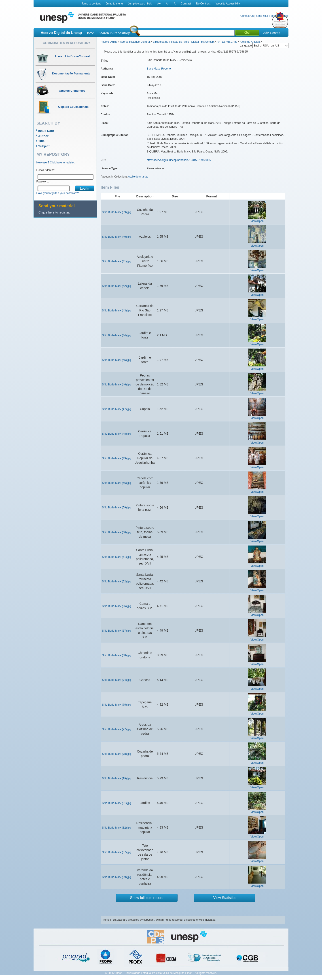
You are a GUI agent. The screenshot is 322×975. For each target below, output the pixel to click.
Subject (44, 146)
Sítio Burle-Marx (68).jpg (116, 655)
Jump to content (90, 3)
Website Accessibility (228, 3)
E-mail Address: (45, 170)
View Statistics (224, 898)
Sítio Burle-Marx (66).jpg (116, 606)
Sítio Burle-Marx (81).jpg (116, 803)
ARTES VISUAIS (227, 41)
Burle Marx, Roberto (159, 68)
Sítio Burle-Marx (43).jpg (116, 310)
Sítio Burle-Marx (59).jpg (116, 507)
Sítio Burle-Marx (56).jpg (116, 482)
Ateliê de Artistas (250, 41)
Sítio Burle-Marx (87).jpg (116, 852)
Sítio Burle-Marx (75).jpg (116, 704)
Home (90, 33)
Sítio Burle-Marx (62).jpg (116, 581)
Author (43, 136)
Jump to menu (114, 3)
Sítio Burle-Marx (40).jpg (116, 236)
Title (41, 141)
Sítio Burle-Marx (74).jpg (116, 679)
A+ (159, 3)
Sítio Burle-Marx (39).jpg (116, 212)
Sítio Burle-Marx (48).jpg (116, 433)
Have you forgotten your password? (57, 193)
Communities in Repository (66, 43)
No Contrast (203, 3)
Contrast (186, 3)
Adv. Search (271, 33)
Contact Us (247, 15)
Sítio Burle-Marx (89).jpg (116, 877)
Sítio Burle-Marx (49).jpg (116, 458)
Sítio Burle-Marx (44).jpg (116, 335)
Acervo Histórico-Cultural (135, 41)
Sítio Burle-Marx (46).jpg (116, 384)
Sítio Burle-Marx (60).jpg (116, 532)
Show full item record (146, 898)
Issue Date (46, 131)
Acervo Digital (109, 41)
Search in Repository (114, 33)
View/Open (256, 221)
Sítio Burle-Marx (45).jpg (116, 360)
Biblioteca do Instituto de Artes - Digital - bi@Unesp (183, 41)
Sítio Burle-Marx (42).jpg (116, 286)
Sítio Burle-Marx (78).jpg (116, 753)
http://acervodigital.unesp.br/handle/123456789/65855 (179, 160)
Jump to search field (140, 3)
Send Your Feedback (268, 15)
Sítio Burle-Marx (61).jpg (116, 556)
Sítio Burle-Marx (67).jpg (116, 630)
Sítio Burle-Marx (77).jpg (116, 729)
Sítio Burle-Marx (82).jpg (116, 827)
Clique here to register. (54, 212)
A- (167, 3)
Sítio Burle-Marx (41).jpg (116, 261)
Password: (42, 181)
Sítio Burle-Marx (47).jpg (116, 409)
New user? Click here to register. (55, 162)
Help (285, 15)
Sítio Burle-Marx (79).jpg (116, 778)
